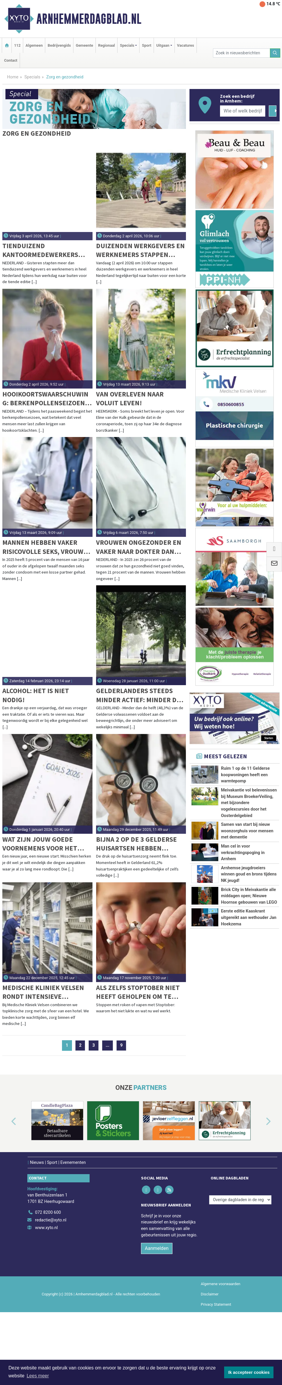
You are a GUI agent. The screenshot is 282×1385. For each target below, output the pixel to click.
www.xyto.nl (46, 1280)
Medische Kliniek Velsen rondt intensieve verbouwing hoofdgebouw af (43, 992)
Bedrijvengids (59, 45)
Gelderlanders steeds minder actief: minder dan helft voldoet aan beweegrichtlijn (140, 695)
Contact (10, 60)
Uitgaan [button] (162, 45)
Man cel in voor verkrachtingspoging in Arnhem (243, 911)
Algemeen (34, 45)
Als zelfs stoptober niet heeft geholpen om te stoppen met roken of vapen (138, 992)
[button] (7, 1175)
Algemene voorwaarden (220, 1337)
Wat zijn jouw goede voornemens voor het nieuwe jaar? (39, 844)
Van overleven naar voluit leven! (130, 398)
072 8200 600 (48, 1265)
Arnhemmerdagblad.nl (88, 19)
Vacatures (185, 45)
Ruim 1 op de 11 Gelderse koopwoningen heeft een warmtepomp (245, 775)
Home (13, 77)
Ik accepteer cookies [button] (249, 1372)
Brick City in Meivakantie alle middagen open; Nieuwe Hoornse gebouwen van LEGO (249, 1000)
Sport (146, 45)
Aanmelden (157, 1302)
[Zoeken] (275, 53)
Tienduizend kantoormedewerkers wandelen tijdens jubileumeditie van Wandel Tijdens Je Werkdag (40, 250)
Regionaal (106, 45)
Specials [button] (127, 45)
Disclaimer (210, 1347)
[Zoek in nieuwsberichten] (241, 53)
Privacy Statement (216, 1358)
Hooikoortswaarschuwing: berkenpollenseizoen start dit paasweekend (45, 399)
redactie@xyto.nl (50, 1273)
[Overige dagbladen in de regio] (240, 1253)
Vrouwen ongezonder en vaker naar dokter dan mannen (138, 547)
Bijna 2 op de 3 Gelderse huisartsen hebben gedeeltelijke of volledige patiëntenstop (139, 844)
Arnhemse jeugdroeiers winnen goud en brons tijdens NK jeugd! (248, 945)
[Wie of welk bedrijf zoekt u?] (242, 111)
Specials (32, 77)
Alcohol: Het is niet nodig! (35, 695)
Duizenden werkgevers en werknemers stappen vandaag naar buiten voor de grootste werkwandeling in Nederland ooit (141, 250)
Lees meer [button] (38, 1375)
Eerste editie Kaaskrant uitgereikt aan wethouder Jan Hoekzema (248, 1066)
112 (17, 45)
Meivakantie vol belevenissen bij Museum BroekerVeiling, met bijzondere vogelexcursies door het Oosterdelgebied (249, 803)
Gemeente (84, 45)
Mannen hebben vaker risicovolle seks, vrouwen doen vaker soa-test (47, 547)
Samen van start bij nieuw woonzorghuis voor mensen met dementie (247, 869)
